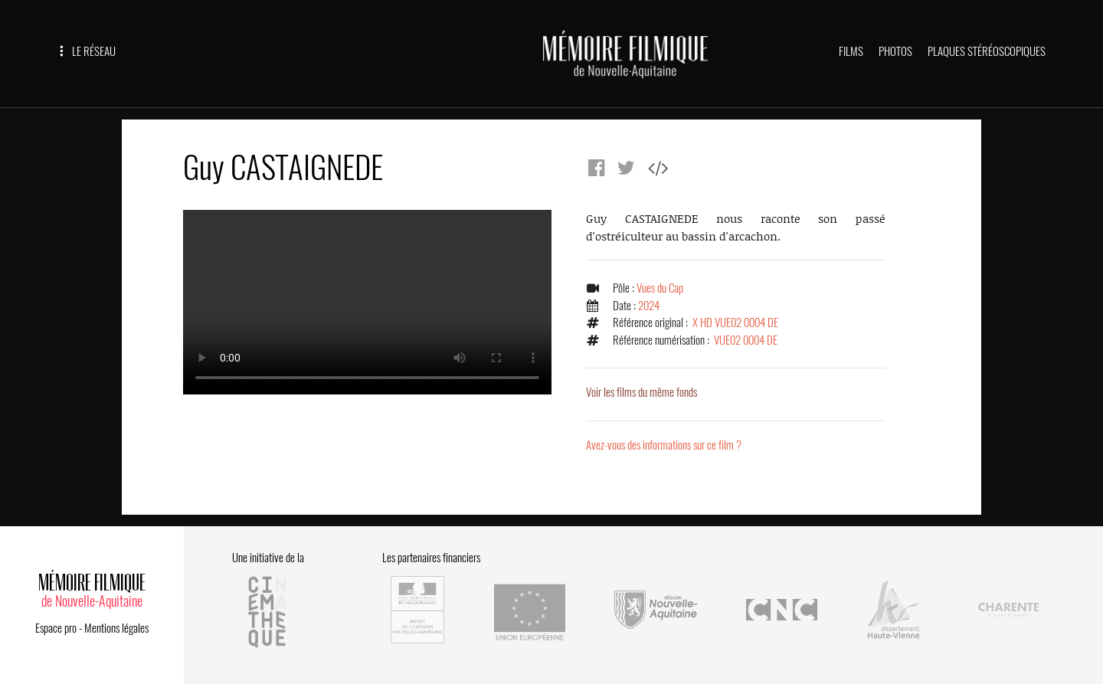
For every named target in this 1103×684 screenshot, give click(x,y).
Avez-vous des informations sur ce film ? (663, 445)
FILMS (851, 51)
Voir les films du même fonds (641, 392)
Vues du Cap (660, 288)
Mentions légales (116, 628)
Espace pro (56, 628)
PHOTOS (895, 51)
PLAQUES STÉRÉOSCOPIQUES (987, 51)
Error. (367, 302)
